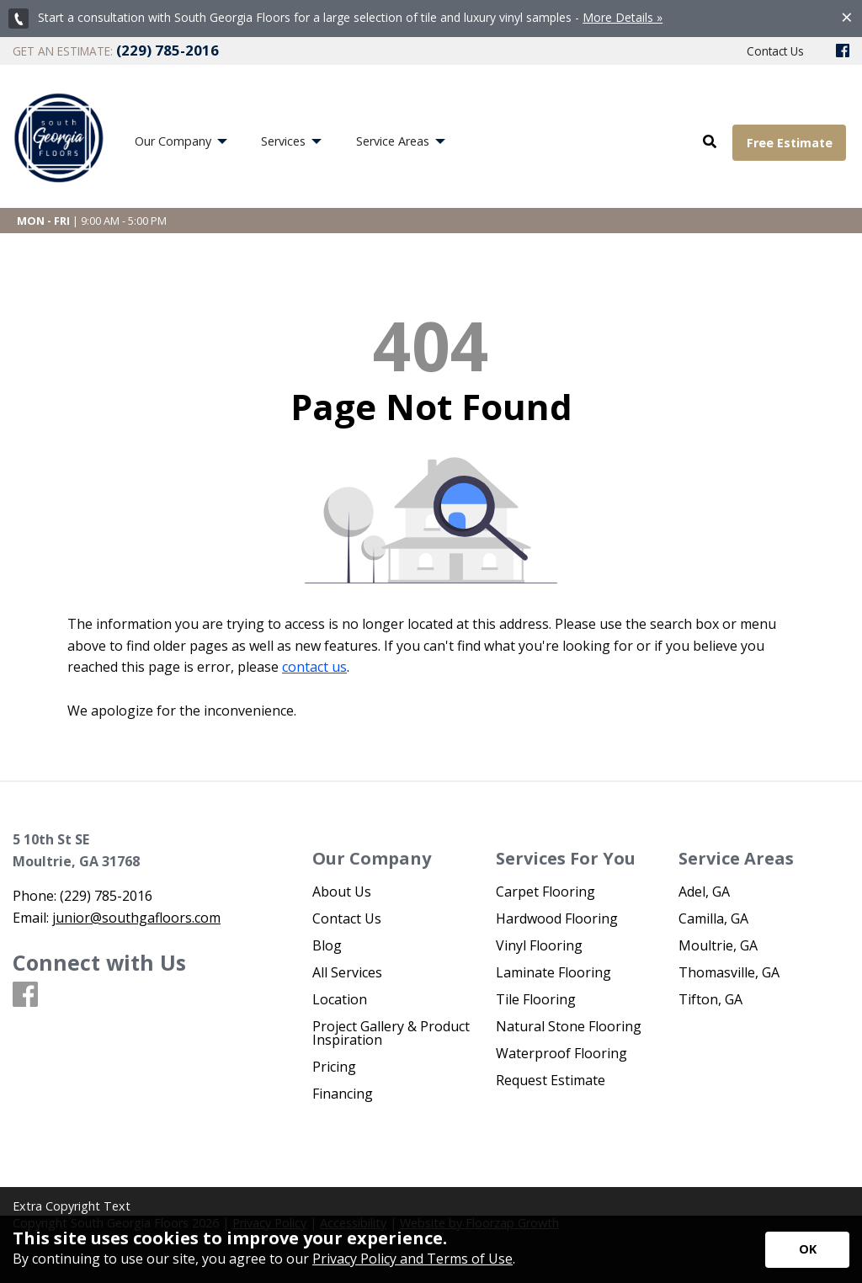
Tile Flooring (536, 999)
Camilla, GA (713, 918)
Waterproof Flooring (561, 1053)
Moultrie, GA (718, 945)
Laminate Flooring (553, 972)
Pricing (334, 1066)
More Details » (622, 17)
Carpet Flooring (545, 891)
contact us (314, 666)
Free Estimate (790, 143)
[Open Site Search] (709, 142)
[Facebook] (842, 51)
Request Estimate (550, 1080)
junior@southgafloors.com (136, 917)
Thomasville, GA (729, 972)
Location (339, 999)
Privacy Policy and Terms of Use (412, 1258)
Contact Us (346, 918)
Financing (342, 1093)
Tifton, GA (710, 999)
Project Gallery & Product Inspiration (391, 1032)
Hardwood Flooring (557, 918)
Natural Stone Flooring (568, 1026)
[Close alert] (847, 17)
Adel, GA (704, 891)
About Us (341, 891)
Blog (327, 945)
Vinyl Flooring (539, 945)
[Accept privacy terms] (807, 1250)
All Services (347, 972)
